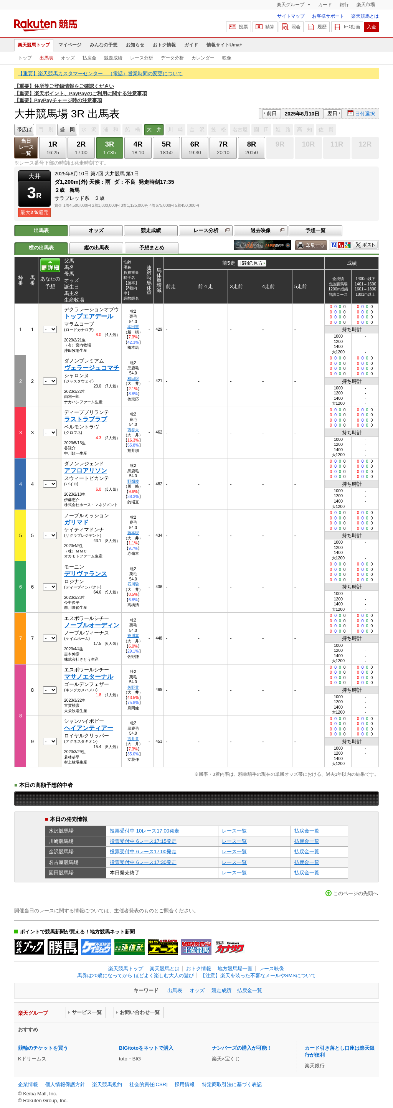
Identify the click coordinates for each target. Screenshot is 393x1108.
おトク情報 (164, 45)
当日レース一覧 (26, 147)
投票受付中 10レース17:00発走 (144, 831)
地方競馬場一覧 (235, 968)
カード (325, 4)
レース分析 (141, 58)
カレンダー (203, 58)
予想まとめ (151, 248)
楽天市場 (366, 4)
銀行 (344, 4)
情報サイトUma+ (224, 45)
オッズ (68, 58)
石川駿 (133, 584)
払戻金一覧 (306, 831)
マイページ (69, 45)
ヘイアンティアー (88, 728)
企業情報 (28, 1084)
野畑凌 (133, 481)
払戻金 (89, 58)
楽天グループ (291, 4)
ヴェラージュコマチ (91, 367)
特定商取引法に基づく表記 (232, 1084)
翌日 (332, 113)
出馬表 (46, 58)
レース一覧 (234, 831)
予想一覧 (315, 230)
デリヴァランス (85, 573)
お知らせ (135, 45)
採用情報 (185, 1084)
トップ (25, 58)
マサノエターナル (88, 676)
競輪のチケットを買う (43, 1048)
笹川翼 (133, 635)
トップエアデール (88, 316)
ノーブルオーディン (91, 625)
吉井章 (133, 739)
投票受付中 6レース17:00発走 (143, 851)
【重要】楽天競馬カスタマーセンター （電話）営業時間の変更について (100, 73)
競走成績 (113, 58)
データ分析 (172, 58)
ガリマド (76, 522)
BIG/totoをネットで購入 (146, 1048)
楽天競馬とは (365, 16)
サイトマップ (291, 16)
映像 (226, 58)
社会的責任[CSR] (148, 1084)
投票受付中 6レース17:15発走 (143, 841)
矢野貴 (133, 687)
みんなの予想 (103, 45)
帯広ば (24, 129)
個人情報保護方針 (65, 1084)
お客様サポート (328, 16)
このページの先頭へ (355, 893)
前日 (272, 113)
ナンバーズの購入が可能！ (242, 1048)
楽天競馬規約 (107, 1084)
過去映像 (261, 230)
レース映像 (271, 968)
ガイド (191, 45)
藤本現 (133, 533)
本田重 (133, 327)
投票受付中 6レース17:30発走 (143, 862)
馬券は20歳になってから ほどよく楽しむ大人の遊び (135, 975)
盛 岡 (67, 129)
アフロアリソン (85, 470)
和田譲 (133, 378)
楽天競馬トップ (34, 45)
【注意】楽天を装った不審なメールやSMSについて (258, 975)
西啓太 (133, 430)
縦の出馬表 (96, 248)
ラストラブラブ (85, 419)
